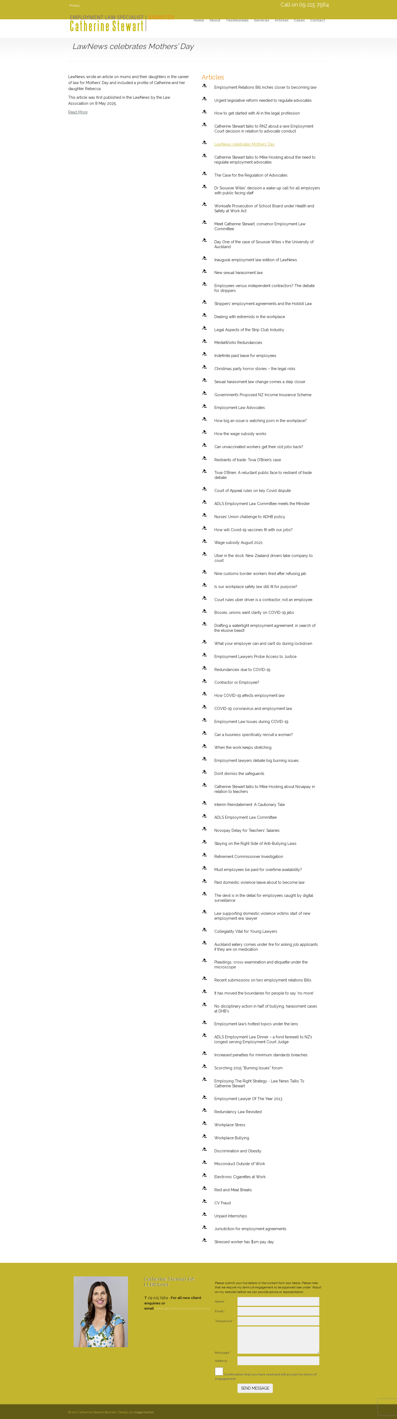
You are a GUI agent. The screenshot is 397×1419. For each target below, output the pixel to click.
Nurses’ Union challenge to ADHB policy (249, 517)
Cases (299, 20)
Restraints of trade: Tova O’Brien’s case (247, 460)
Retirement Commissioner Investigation (248, 856)
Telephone (224, 1321)
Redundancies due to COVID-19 (242, 669)
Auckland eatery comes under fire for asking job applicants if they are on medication (266, 947)
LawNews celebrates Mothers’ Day (244, 144)
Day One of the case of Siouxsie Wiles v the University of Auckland (264, 244)
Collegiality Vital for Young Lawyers (245, 931)
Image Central (144, 1412)
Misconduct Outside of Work (239, 1164)
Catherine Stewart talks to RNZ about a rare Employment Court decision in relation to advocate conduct (263, 128)
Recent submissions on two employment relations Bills (262, 980)
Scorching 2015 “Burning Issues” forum (248, 1068)
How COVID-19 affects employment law (249, 695)
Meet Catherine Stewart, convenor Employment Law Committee (259, 226)
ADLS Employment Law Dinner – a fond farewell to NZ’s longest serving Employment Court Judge (263, 1039)
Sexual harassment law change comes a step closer (259, 382)
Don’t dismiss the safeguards (239, 773)
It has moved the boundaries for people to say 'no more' (264, 993)
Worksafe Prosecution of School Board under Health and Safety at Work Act (264, 208)
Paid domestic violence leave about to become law (259, 882)
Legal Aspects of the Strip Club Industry (249, 330)
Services (261, 20)
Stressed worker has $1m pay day (244, 1242)
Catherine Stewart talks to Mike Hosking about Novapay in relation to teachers (264, 789)
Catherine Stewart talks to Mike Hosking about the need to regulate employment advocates (264, 159)
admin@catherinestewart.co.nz (182, 1308)
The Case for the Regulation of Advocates (250, 175)
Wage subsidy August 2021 (238, 542)
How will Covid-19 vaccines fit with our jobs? (253, 530)
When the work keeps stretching (242, 747)
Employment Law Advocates (239, 407)
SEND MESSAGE (255, 1388)
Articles (282, 20)
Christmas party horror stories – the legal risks (254, 369)
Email (220, 1311)
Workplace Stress (229, 1125)
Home (199, 20)
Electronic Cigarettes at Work (239, 1177)
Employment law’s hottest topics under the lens (256, 1024)
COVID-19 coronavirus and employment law (253, 708)
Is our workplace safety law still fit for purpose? (255, 586)
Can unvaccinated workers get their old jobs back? (258, 447)
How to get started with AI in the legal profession (257, 113)
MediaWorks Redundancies (238, 342)
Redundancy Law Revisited (238, 1112)
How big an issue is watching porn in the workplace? (260, 420)
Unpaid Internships (230, 1216)
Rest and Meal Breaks (233, 1190)
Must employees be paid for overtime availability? (258, 869)
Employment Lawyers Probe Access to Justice (255, 656)
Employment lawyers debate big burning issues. (256, 760)
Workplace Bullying (231, 1138)
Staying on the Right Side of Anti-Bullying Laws (255, 843)
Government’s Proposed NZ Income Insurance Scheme (262, 395)
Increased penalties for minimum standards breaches (261, 1055)
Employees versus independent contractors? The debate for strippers (264, 288)
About (215, 20)
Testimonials (237, 20)
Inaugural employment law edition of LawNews (255, 260)
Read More (77, 112)
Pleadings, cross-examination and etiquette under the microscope (261, 964)
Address (221, 1361)
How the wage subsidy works (240, 434)
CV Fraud (222, 1203)
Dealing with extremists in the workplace (249, 317)
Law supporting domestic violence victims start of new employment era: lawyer (262, 916)
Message (223, 1353)
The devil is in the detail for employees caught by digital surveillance (263, 898)
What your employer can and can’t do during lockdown (263, 643)
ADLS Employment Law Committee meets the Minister (262, 503)
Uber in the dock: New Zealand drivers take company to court (263, 558)
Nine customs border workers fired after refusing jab (260, 573)
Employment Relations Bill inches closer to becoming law (265, 87)
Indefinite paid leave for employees (245, 355)
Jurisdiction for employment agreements (250, 1229)
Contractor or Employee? (236, 682)
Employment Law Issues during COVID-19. (251, 721)
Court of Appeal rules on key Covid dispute (252, 490)
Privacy (75, 5)
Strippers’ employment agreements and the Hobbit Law (263, 303)
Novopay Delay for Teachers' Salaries (247, 830)
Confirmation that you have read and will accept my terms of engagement (266, 1374)
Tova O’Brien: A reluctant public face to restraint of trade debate (263, 475)
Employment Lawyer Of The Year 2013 (248, 1099)
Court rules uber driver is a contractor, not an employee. (263, 600)
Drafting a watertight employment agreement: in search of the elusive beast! (264, 628)
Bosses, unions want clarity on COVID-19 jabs (254, 612)
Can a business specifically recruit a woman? (253, 734)
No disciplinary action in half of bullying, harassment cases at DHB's (265, 1008)
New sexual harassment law (238, 272)
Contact (317, 20)
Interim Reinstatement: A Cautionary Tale (249, 804)
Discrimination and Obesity (237, 1151)
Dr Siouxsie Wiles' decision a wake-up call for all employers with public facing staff (267, 190)
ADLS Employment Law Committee (245, 817)
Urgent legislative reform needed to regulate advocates (263, 100)
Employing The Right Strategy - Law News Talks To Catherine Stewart (259, 1083)
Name (220, 1301)
